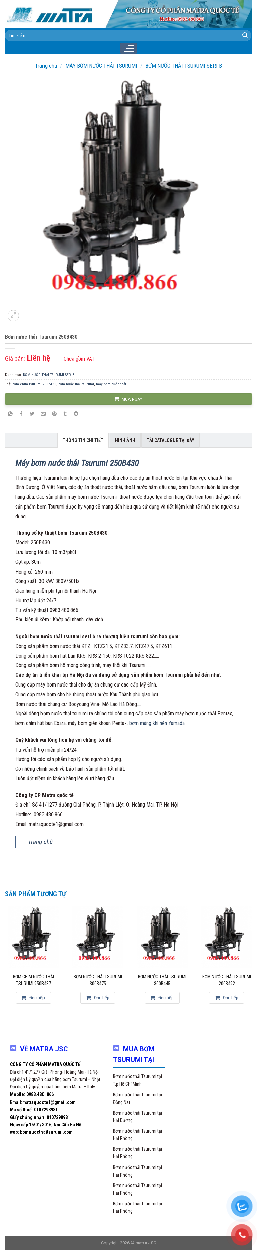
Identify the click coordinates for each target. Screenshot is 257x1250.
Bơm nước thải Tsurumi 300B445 (162, 980)
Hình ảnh (125, 440)
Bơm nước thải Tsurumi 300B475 (98, 980)
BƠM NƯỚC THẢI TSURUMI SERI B (183, 65)
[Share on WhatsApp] (10, 414)
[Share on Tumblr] (65, 414)
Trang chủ (46, 65)
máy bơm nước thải (111, 384)
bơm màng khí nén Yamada (157, 723)
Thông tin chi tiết (83, 440)
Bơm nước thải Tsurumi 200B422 (226, 980)
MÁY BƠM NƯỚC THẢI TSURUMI (101, 65)
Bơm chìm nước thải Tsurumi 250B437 (33, 980)
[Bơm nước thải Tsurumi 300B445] (162, 937)
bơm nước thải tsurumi (76, 384)
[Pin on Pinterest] (54, 414)
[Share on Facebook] (21, 414)
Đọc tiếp (33, 997)
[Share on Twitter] (32, 414)
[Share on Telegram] (76, 414)
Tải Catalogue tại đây (170, 440)
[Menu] (128, 48)
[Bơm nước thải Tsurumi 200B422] (226, 937)
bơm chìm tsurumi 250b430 (34, 384)
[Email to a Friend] (43, 414)
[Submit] (245, 35)
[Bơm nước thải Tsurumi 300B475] (97, 937)
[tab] (83, 440)
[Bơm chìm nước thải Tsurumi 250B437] (33, 937)
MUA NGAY (128, 399)
